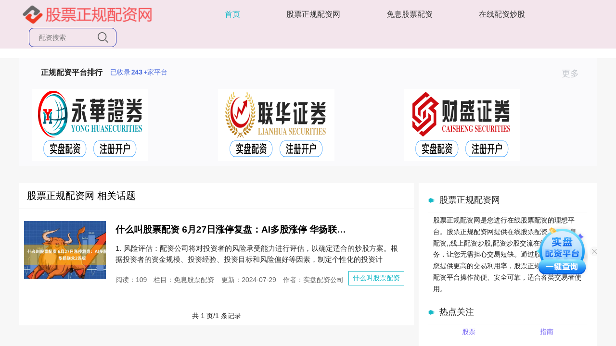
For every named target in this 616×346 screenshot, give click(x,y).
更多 (574, 73)
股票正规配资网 (313, 14)
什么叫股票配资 (376, 278)
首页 (232, 14)
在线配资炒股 (502, 14)
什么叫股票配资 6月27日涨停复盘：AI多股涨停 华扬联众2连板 (243, 229)
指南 (546, 331)
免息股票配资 (409, 14)
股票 (468, 331)
